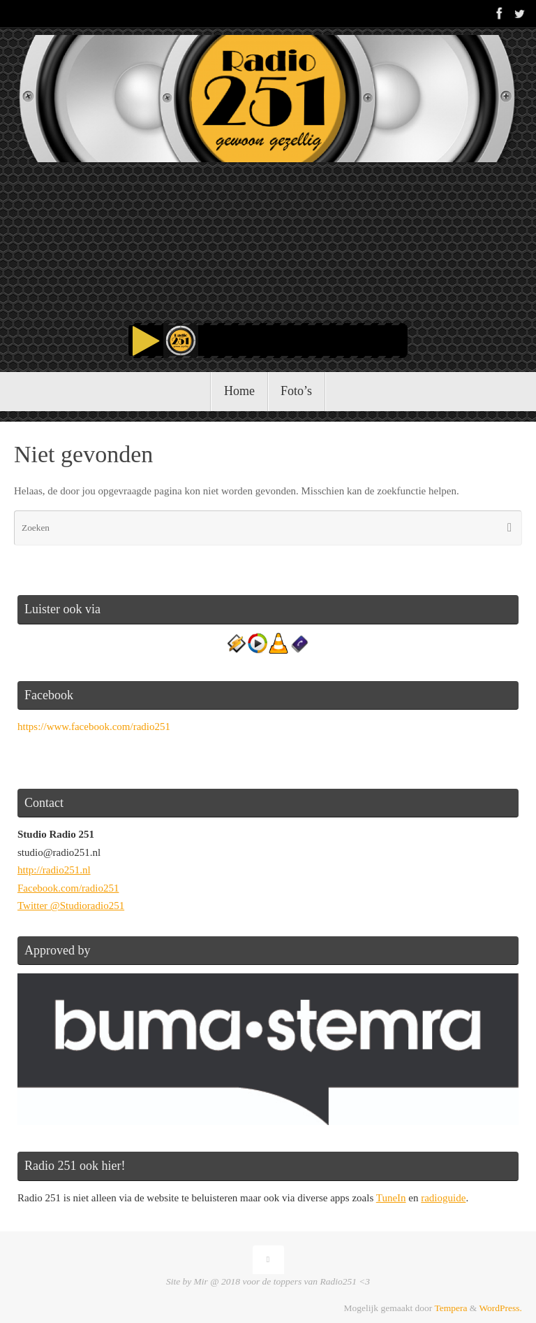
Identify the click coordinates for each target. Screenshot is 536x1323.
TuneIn (391, 1197)
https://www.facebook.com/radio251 (93, 726)
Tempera (450, 1308)
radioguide (443, 1197)
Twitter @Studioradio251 (70, 905)
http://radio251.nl (54, 869)
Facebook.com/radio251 (68, 888)
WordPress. (500, 1308)
